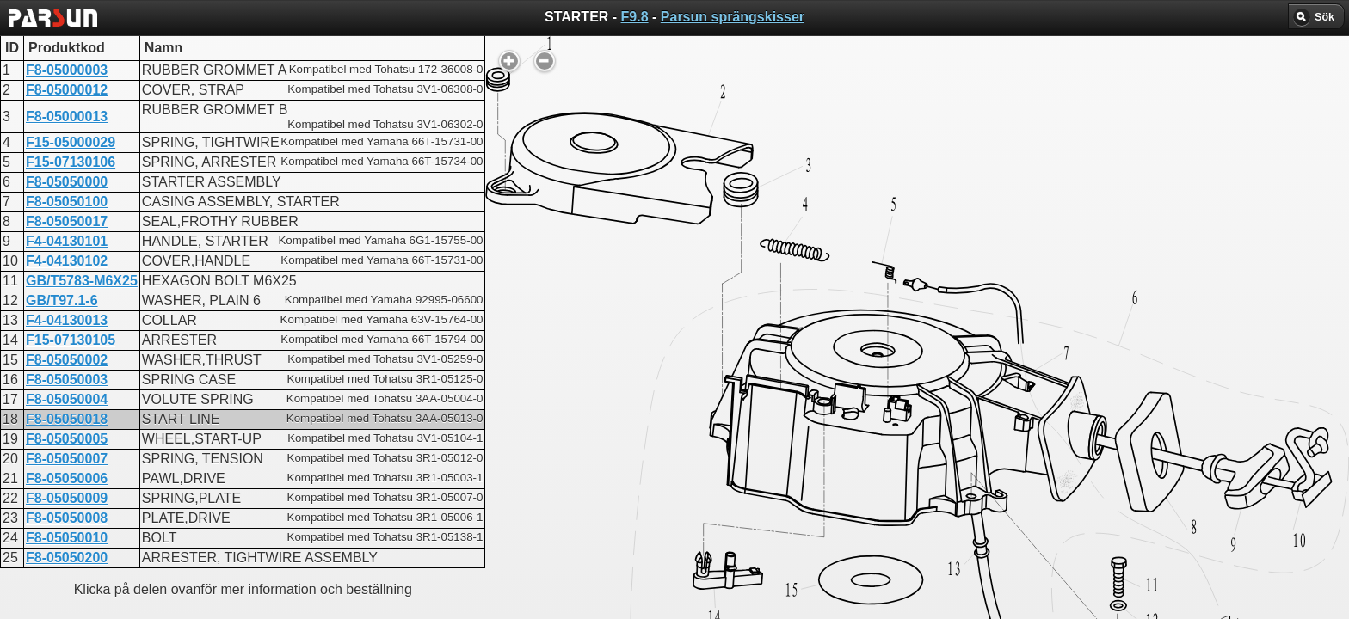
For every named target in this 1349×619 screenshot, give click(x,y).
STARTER (616, 454)
